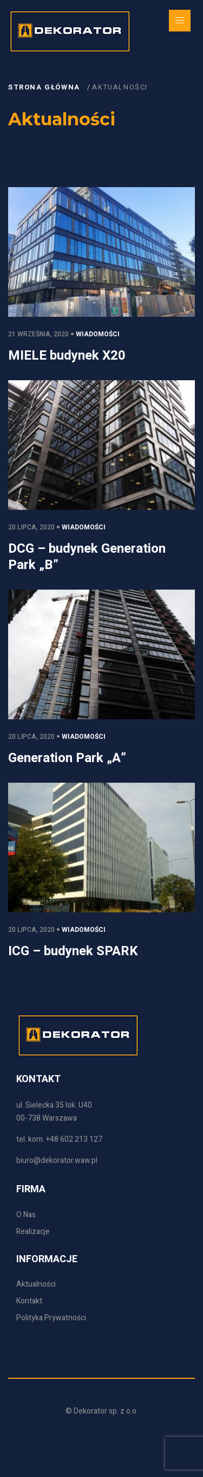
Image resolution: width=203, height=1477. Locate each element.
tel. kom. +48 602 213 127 (59, 1139)
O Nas (26, 1214)
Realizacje (33, 1231)
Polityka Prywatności (51, 1317)
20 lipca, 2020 (31, 527)
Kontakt (29, 1301)
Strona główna (45, 87)
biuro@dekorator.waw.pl (56, 1160)
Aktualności (120, 87)
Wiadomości (98, 334)
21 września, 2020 (38, 334)
